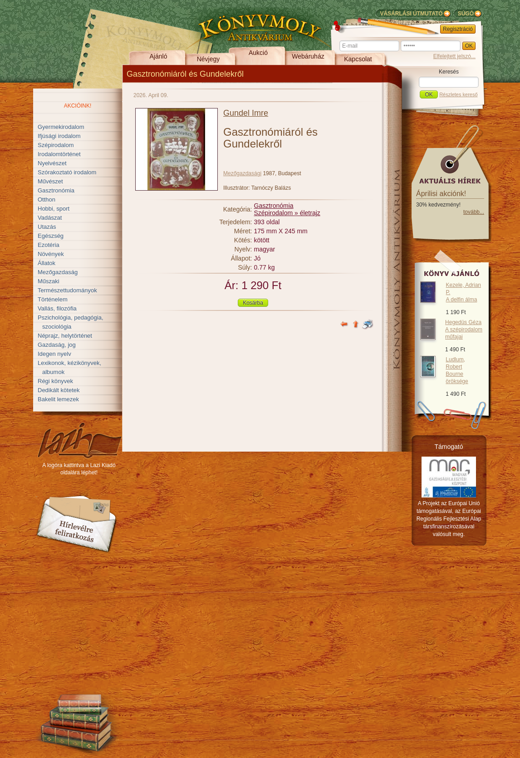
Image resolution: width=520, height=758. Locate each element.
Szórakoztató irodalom (67, 172)
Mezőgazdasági (242, 173)
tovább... (473, 212)
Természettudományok (67, 290)
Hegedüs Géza (463, 329)
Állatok (46, 263)
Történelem (53, 299)
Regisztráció (458, 29)
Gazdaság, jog (57, 344)
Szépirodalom (56, 145)
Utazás (47, 226)
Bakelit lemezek (58, 399)
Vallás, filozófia (57, 308)
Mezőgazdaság (58, 272)
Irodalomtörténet (59, 154)
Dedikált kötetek (59, 390)
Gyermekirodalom (61, 126)
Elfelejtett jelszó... (454, 56)
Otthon (46, 199)
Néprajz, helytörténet (65, 335)
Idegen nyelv (54, 353)
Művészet (50, 181)
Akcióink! (78, 106)
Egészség (51, 235)
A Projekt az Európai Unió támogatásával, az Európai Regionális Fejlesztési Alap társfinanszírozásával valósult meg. (449, 518)
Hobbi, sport (53, 208)
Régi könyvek (55, 381)
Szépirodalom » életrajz (287, 213)
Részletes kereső (458, 94)
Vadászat (50, 217)
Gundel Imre (245, 113)
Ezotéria (48, 244)
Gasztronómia (56, 190)
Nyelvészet (52, 163)
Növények (51, 254)
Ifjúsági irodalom (59, 136)
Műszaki (48, 281)
